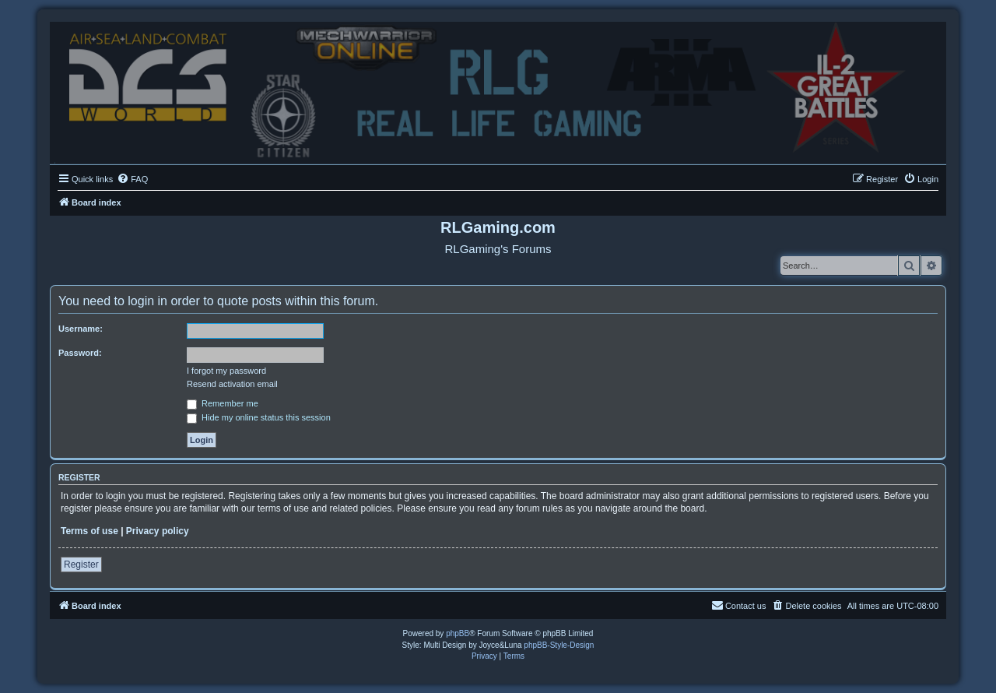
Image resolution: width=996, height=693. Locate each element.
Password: (80, 352)
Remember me (222, 403)
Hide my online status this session (259, 417)
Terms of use (89, 531)
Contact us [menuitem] (738, 605)
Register (81, 564)
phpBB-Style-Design (559, 645)
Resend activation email (232, 384)
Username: (80, 328)
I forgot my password (226, 370)
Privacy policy (157, 531)
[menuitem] (132, 179)
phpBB (457, 633)
